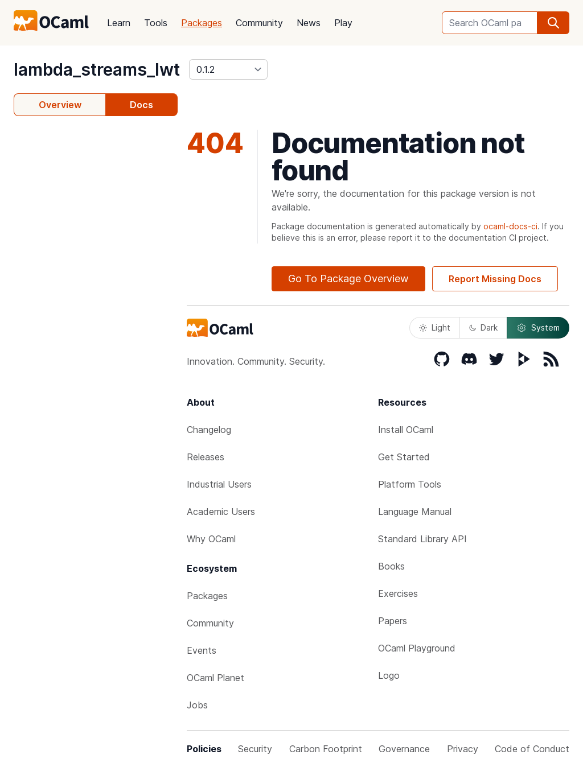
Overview (60, 104)
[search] (553, 22)
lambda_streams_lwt (97, 69)
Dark (483, 327)
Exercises (398, 593)
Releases (205, 457)
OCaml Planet (215, 677)
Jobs (197, 705)
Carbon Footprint (325, 748)
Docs (141, 104)
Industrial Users (219, 484)
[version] (228, 69)
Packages (201, 22)
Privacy (462, 748)
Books (391, 566)
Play (343, 22)
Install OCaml (405, 429)
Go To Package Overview (348, 278)
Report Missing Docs (495, 278)
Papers (392, 620)
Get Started (404, 457)
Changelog (209, 429)
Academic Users (221, 511)
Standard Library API (422, 539)
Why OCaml (211, 539)
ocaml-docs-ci (510, 226)
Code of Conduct (532, 748)
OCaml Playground (416, 648)
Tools (155, 22)
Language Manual (414, 511)
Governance (404, 748)
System (538, 328)
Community (259, 22)
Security (255, 748)
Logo (389, 675)
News (309, 22)
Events (201, 650)
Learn (118, 22)
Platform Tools (409, 484)
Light (434, 327)
